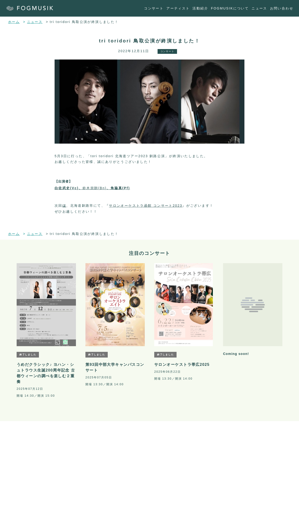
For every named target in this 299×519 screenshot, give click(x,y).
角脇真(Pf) (120, 188)
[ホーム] (32, 8)
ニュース (259, 8)
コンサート (154, 8)
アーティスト (178, 8)
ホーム (14, 22)
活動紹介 (200, 8)
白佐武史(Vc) (67, 188)
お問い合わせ (281, 8)
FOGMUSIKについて (230, 8)
